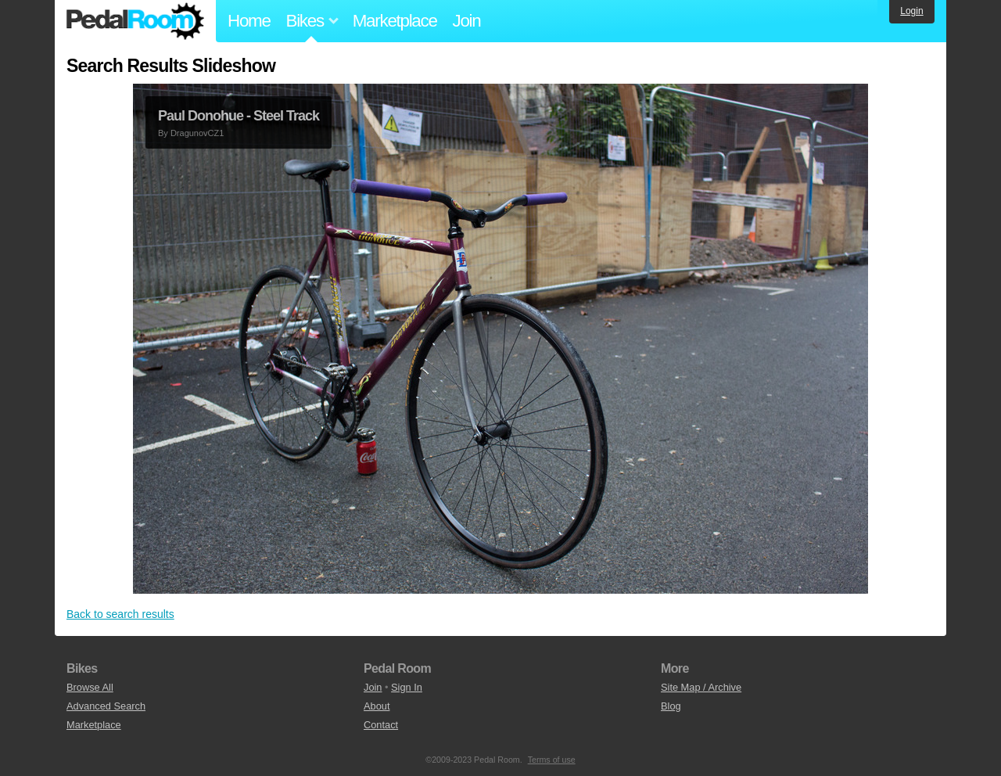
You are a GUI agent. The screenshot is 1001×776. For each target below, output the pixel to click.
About (376, 706)
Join (467, 21)
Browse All (89, 687)
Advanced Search (105, 706)
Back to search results (120, 614)
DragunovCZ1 (197, 133)
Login (911, 10)
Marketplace (395, 21)
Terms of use (552, 759)
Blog (671, 706)
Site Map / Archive (701, 687)
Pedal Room (135, 21)
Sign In (406, 687)
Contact (381, 725)
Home (249, 21)
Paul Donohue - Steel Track (238, 116)
